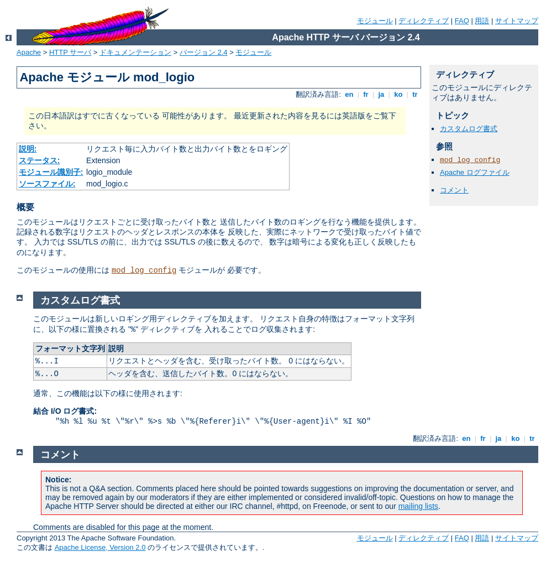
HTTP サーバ (70, 52)
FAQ (462, 21)
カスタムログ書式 (468, 128)
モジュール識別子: (51, 172)
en (349, 94)
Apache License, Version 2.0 (100, 547)
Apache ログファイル (475, 172)
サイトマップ (516, 21)
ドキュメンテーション (135, 52)
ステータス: (39, 160)
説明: (28, 148)
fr (366, 94)
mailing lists (418, 506)
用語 (482, 21)
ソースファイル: (47, 183)
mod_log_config (144, 270)
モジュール (375, 21)
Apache (29, 52)
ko (398, 94)
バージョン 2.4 (204, 52)
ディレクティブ (423, 21)
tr (415, 94)
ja (381, 94)
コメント (454, 190)
